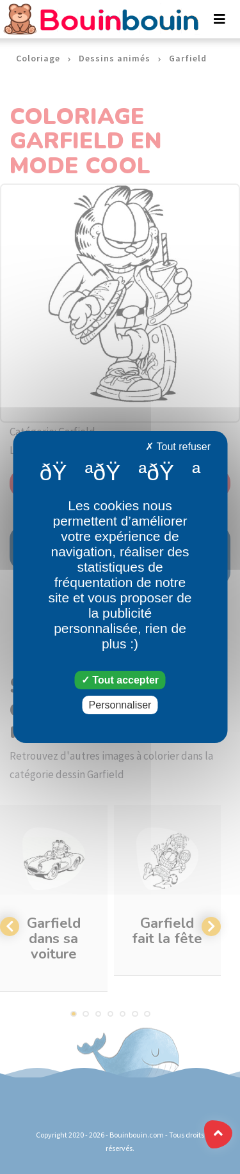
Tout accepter (120, 680)
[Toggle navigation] (219, 19)
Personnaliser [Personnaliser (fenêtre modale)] (120, 705)
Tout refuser (178, 446)
